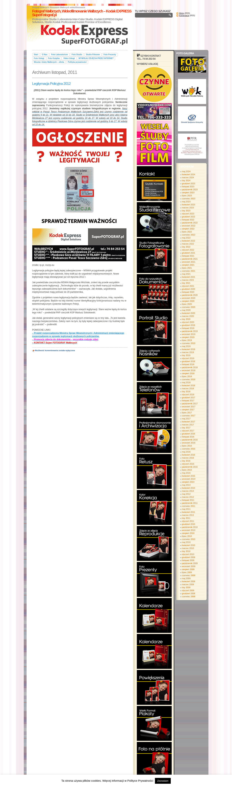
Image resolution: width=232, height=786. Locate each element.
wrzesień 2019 (188, 334)
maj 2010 (186, 542)
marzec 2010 (188, 548)
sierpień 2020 (188, 301)
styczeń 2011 (188, 521)
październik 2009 (190, 563)
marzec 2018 (188, 388)
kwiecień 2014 (188, 488)
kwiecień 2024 (188, 174)
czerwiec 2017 (188, 415)
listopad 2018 (188, 364)
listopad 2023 (188, 186)
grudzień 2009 (188, 557)
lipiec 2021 (187, 268)
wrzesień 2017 (188, 406)
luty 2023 (186, 210)
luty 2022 (186, 247)
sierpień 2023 (188, 192)
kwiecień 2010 (188, 545)
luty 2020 (186, 319)
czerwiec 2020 (188, 307)
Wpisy (181, 13)
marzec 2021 (188, 280)
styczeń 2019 (188, 358)
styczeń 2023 (188, 214)
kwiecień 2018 (188, 385)
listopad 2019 (188, 328)
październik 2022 (190, 223)
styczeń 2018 (188, 394)
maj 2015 (186, 473)
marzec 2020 (188, 316)
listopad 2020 (188, 292)
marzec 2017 (188, 425)
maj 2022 (186, 238)
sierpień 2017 (188, 409)
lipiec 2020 (187, 304)
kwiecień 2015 (188, 476)
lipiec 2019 (187, 340)
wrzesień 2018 (188, 370)
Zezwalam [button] (162, 780)
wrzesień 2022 (188, 226)
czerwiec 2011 (188, 506)
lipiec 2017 (187, 412)
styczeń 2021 (188, 286)
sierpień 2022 (188, 229)
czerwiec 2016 (188, 449)
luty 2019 (186, 355)
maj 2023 (186, 201)
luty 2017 (186, 428)
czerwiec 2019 (188, 343)
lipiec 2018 (187, 376)
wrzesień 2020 (188, 298)
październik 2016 (190, 440)
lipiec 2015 (187, 470)
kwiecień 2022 (188, 241)
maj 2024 (186, 171)
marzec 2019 (188, 352)
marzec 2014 (188, 491)
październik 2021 (190, 259)
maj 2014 (186, 485)
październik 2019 (190, 331)
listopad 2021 (188, 256)
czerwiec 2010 (188, 539)
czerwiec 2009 (188, 575)
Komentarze (184, 16)
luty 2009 (186, 587)
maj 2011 (186, 509)
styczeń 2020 (188, 322)
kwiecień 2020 (188, 313)
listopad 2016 (188, 437)
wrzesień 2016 (188, 443)
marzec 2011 (188, 515)
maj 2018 (186, 382)
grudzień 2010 (188, 524)
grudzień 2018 (188, 361)
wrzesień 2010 (188, 530)
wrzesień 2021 (188, 262)
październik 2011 (190, 503)
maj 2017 (186, 418)
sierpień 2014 (188, 482)
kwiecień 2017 (188, 422)
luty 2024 (186, 180)
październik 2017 (190, 403)
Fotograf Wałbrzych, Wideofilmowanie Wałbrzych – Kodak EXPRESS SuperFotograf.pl (81, 13)
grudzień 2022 (188, 217)
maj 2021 (186, 274)
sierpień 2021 (188, 265)
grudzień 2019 (188, 325)
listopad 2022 (188, 220)
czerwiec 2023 (188, 198)
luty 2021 (186, 283)
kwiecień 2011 (188, 512)
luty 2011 (186, 518)
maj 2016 (186, 452)
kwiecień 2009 (188, 581)
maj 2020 (186, 310)
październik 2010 (190, 527)
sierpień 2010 (188, 533)
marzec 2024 (188, 177)
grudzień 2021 (188, 253)
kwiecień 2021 (188, 277)
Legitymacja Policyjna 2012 (51, 84)
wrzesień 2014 (188, 479)
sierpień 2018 (188, 373)
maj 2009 (186, 578)
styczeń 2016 (188, 464)
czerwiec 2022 (188, 235)
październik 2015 (190, 467)
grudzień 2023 (188, 183)
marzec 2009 (188, 584)
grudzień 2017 (188, 397)
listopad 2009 (188, 560)
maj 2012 (186, 494)
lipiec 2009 (187, 572)
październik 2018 (190, 367)
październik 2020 (190, 295)
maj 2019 (186, 346)
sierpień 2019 (188, 337)
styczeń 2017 (188, 431)
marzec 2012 (188, 497)
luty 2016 (186, 461)
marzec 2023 (188, 207)
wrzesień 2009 (188, 566)
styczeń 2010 (188, 554)
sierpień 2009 (188, 569)
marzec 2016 (188, 458)
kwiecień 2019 (188, 349)
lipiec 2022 (187, 232)
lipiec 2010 (187, 536)
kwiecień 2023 (188, 204)
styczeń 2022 (188, 250)
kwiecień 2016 (188, 455)
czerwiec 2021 (188, 271)
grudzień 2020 (188, 289)
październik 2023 (190, 189)
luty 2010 (186, 551)
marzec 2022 (188, 244)
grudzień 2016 (188, 434)
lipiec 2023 (187, 195)
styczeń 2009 (188, 590)
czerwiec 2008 (188, 596)
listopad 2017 (188, 400)
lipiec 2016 (187, 446)
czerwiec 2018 (188, 379)
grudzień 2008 (188, 593)
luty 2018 (186, 391)
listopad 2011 (188, 500)
